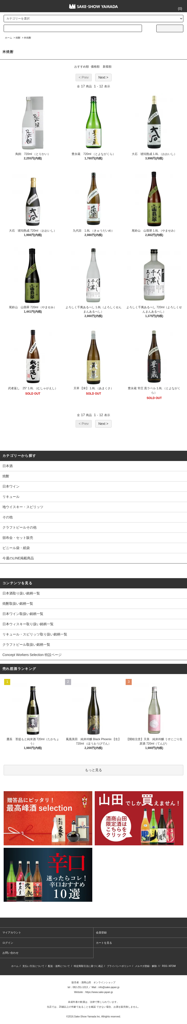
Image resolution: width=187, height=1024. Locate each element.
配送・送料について (59, 966)
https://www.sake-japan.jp (99, 992)
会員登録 (101, 932)
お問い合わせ (10, 952)
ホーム (8, 37)
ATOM (172, 966)
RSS (164, 966)
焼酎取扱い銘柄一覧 (17, 603)
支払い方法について (33, 966)
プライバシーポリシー (119, 966)
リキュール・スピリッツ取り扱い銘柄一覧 (34, 634)
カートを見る (104, 942)
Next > (103, 77)
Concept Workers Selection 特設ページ (32, 655)
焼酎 (18, 37)
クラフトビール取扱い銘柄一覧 (26, 644)
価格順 (95, 66)
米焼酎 (27, 37)
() (177, 8)
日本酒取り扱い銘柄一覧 (21, 593)
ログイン (7, 942)
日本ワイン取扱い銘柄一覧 (22, 614)
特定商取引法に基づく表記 (88, 966)
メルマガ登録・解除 (146, 966)
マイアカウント (11, 932)
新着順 (107, 66)
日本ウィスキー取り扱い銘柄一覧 (28, 624)
